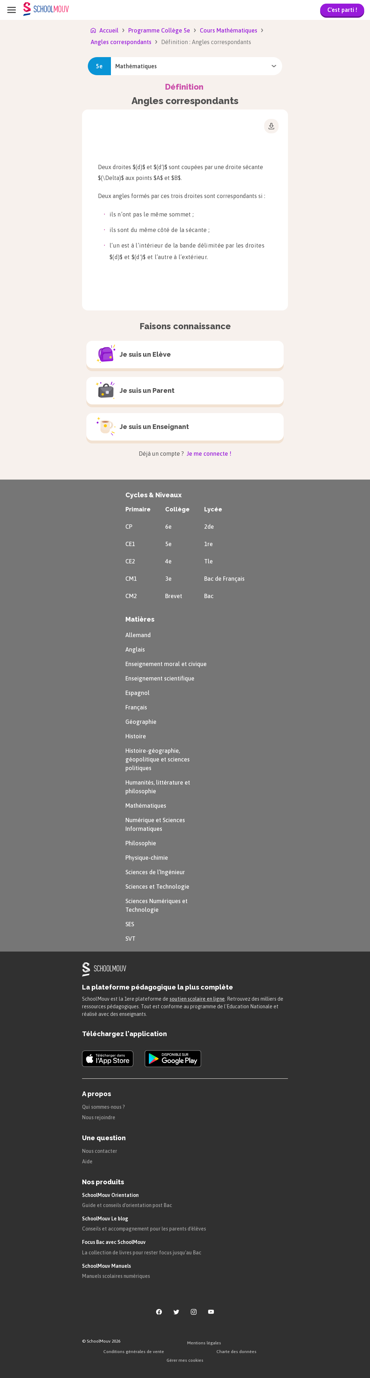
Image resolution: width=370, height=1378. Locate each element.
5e (168, 544)
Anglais (135, 649)
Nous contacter (99, 1151)
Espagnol (137, 693)
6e (168, 526)
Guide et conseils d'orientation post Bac (127, 1205)
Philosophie (140, 843)
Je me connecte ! (208, 453)
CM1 (131, 578)
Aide (87, 1161)
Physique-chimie (146, 857)
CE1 (130, 544)
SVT (130, 938)
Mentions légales (204, 1342)
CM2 (131, 596)
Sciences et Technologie (157, 886)
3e (168, 578)
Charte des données (236, 1351)
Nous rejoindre (98, 1117)
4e (168, 561)
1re (208, 544)
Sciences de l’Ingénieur (155, 872)
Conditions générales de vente (133, 1351)
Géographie (140, 721)
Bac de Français (224, 578)
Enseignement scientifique (159, 678)
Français (136, 707)
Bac (209, 596)
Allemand (138, 635)
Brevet (173, 596)
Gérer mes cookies (185, 1360)
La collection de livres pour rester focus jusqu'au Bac (141, 1252)
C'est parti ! (342, 10)
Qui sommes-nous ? (103, 1107)
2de (209, 526)
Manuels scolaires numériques (116, 1276)
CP (128, 526)
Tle (208, 561)
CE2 (130, 561)
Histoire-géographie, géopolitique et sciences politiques (157, 759)
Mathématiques (145, 805)
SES (129, 924)
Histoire (135, 736)
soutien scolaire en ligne (197, 999)
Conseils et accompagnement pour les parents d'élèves (144, 1229)
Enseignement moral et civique (166, 664)
